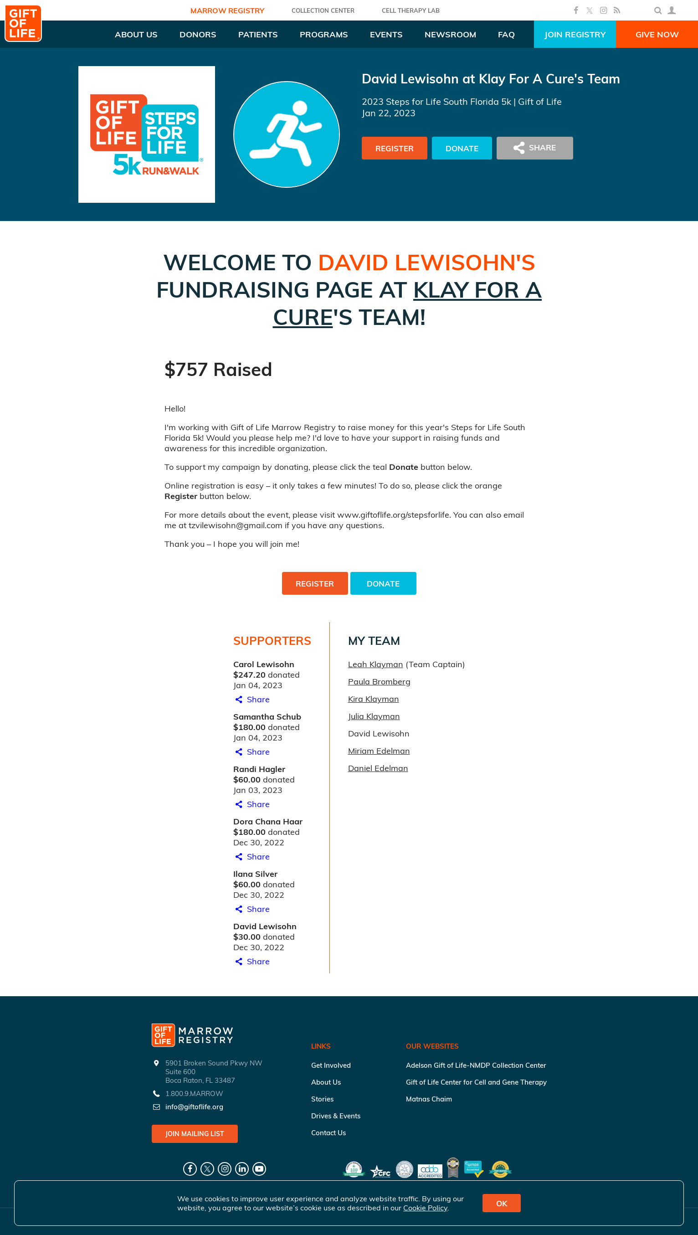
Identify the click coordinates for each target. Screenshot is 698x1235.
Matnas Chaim (429, 1099)
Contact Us (328, 1132)
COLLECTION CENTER (323, 10)
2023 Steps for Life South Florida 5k (436, 101)
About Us (326, 1082)
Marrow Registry (227, 10)
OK (501, 1203)
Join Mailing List (194, 1134)
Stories (322, 1099)
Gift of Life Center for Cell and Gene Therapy (476, 1082)
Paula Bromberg (379, 681)
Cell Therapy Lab (411, 10)
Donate (462, 148)
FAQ (506, 34)
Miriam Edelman (379, 751)
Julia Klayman (374, 716)
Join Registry (575, 34)
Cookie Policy (425, 1207)
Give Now (657, 34)
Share (251, 699)
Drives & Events (335, 1116)
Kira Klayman (373, 699)
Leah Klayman (375, 664)
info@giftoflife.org (194, 1106)
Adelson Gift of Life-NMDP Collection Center (476, 1065)
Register (394, 148)
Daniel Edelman (378, 768)
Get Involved (331, 1065)
